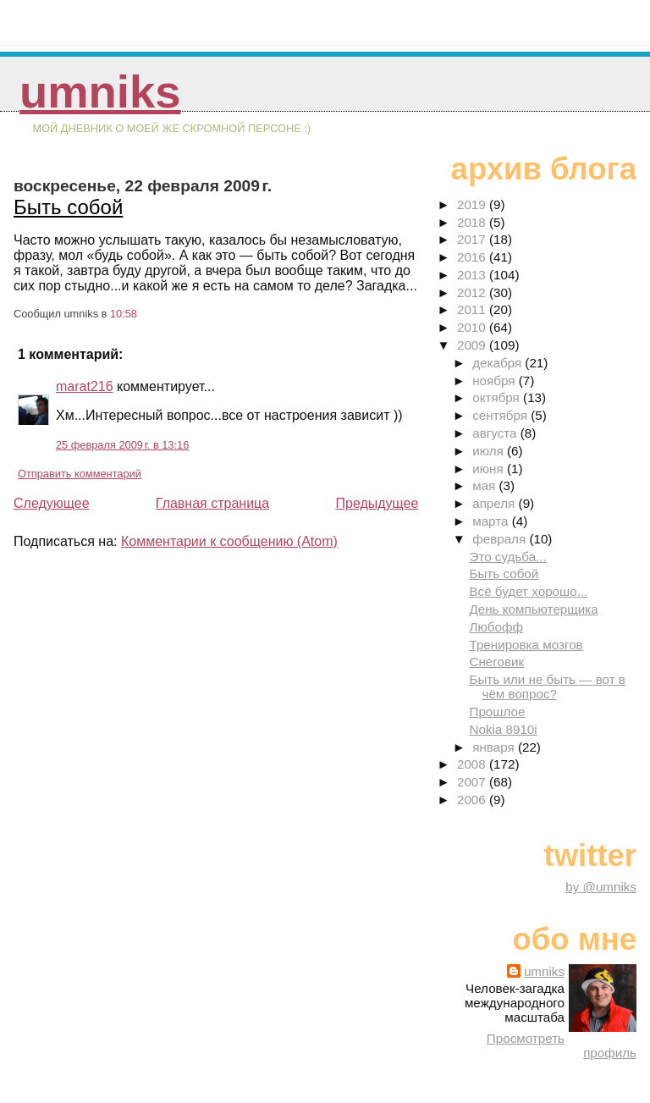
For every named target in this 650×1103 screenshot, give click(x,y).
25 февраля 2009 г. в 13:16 (122, 444)
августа (496, 433)
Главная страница (212, 503)
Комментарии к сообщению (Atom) (229, 541)
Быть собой (68, 207)
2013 (473, 274)
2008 (473, 764)
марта (491, 521)
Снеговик (496, 661)
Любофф (496, 627)
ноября (495, 380)
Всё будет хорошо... (528, 591)
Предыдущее (376, 503)
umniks (99, 92)
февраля (500, 539)
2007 (473, 782)
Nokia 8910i (503, 729)
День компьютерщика (533, 609)
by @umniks (600, 887)
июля (489, 451)
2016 (473, 257)
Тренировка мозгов (525, 644)
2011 (473, 309)
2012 (473, 292)
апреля (495, 503)
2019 (473, 204)
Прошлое (497, 711)
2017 (473, 239)
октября (497, 397)
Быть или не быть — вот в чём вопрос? (547, 686)
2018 (473, 222)
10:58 (123, 313)
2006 (473, 799)
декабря (498, 363)
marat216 (84, 386)
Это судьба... (507, 556)
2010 (473, 327)
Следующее (52, 503)
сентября (501, 415)
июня (489, 468)
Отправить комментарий (79, 473)
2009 (473, 345)
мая (485, 485)
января (495, 747)
